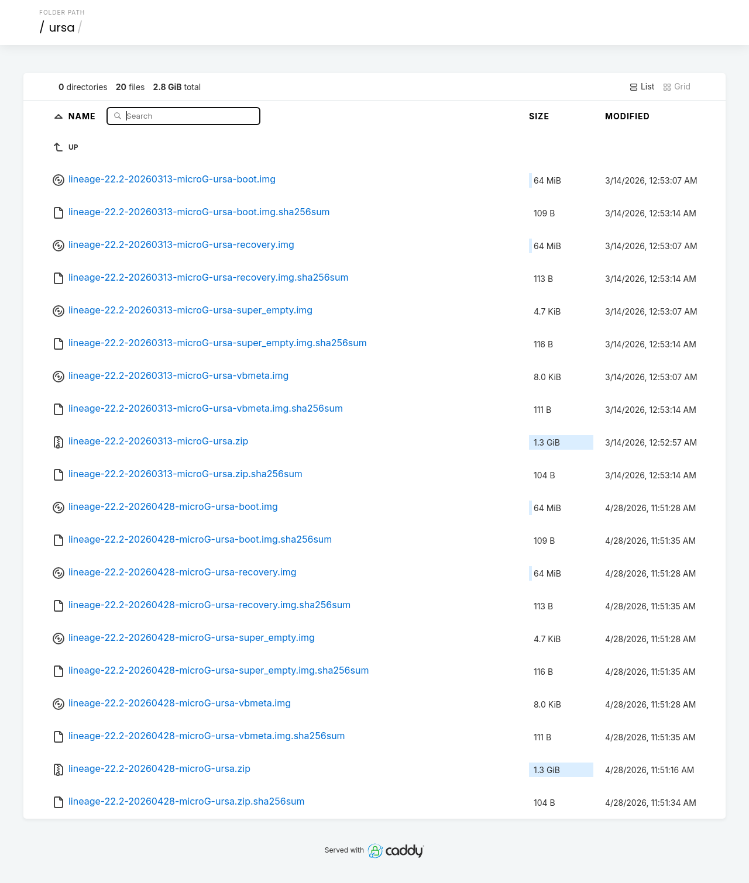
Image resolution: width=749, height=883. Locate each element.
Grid (676, 86)
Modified (627, 116)
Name (83, 115)
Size (539, 116)
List (641, 86)
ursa (62, 27)
